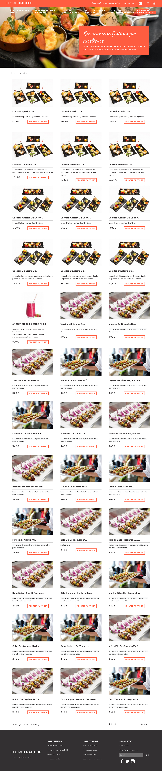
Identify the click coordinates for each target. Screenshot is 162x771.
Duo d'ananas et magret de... (124, 699)
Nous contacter (54, 759)
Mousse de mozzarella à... (74, 380)
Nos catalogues (90, 750)
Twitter (127, 761)
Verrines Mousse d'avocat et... (28, 487)
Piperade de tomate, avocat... (125, 433)
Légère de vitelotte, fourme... (125, 380)
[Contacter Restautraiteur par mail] (140, 3)
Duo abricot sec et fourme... (28, 593)
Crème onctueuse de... (121, 487)
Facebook (121, 761)
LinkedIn (138, 761)
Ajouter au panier (38, 122)
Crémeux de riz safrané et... (27, 433)
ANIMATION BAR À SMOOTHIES (29, 324)
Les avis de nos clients (92, 759)
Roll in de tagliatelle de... (26, 699)
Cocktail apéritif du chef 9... (124, 218)
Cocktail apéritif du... (23, 111)
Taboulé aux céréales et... (26, 380)
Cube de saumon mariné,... (27, 646)
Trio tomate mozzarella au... (124, 540)
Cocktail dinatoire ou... (24, 164)
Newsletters (124, 745)
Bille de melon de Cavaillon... (76, 593)
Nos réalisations (90, 745)
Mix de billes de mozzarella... (124, 593)
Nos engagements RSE (57, 750)
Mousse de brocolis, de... (122, 324)
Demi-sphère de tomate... (74, 646)
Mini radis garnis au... (24, 540)
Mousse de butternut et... (74, 487)
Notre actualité (53, 754)
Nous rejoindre (89, 754)
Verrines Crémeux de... (72, 324)
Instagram (132, 761)
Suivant (145, 724)
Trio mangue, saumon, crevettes (78, 699)
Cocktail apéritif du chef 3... (75, 218)
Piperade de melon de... (73, 433)
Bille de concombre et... (73, 540)
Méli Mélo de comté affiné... (124, 646)
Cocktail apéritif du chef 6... (27, 218)
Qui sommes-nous (55, 745)
